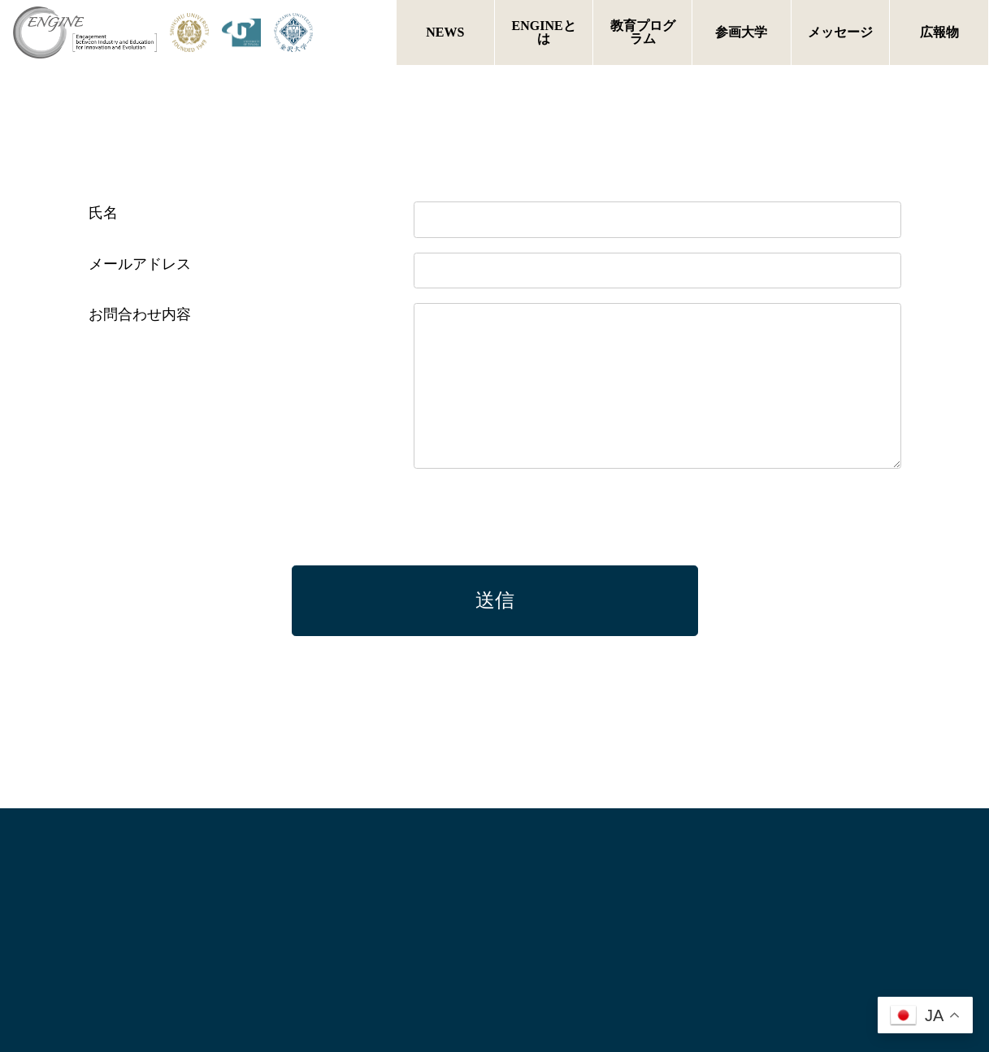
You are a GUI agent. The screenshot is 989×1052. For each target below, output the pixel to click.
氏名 (103, 213)
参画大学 (741, 32)
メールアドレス (140, 264)
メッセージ (840, 32)
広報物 (939, 32)
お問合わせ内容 (140, 314)
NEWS (445, 32)
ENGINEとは (544, 32)
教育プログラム (642, 32)
